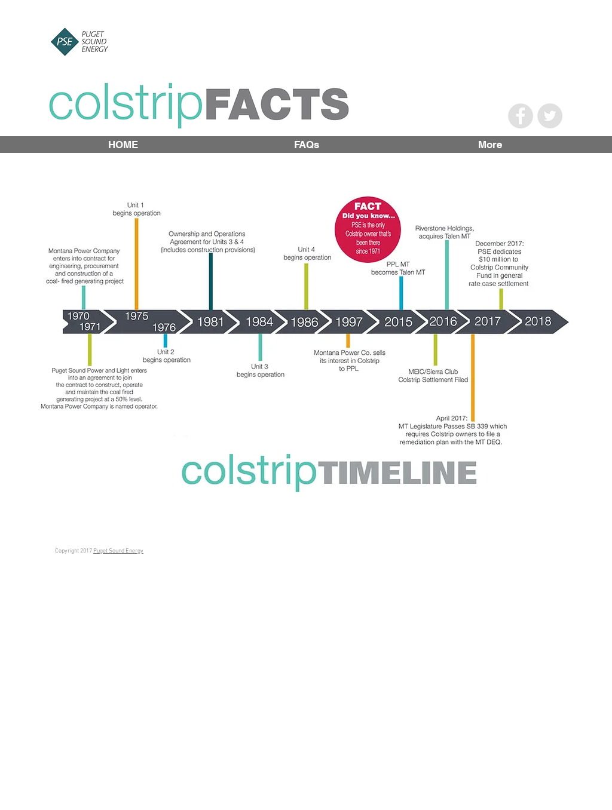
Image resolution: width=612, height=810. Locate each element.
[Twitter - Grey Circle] (549, 115)
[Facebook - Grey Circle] (520, 115)
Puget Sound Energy (118, 551)
